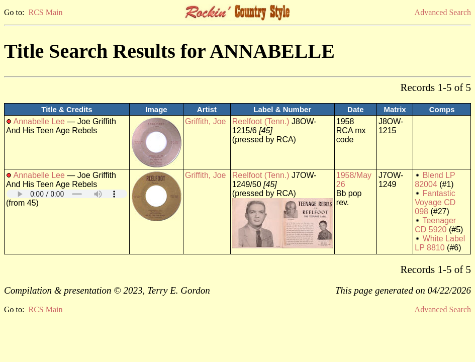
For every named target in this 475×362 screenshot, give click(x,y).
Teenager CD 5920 (435, 225)
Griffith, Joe (205, 121)
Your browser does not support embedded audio (67, 194)
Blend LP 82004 (435, 180)
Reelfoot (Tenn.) (261, 121)
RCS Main (45, 12)
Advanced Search (443, 12)
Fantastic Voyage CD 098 (435, 202)
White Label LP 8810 (440, 243)
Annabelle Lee (39, 121)
